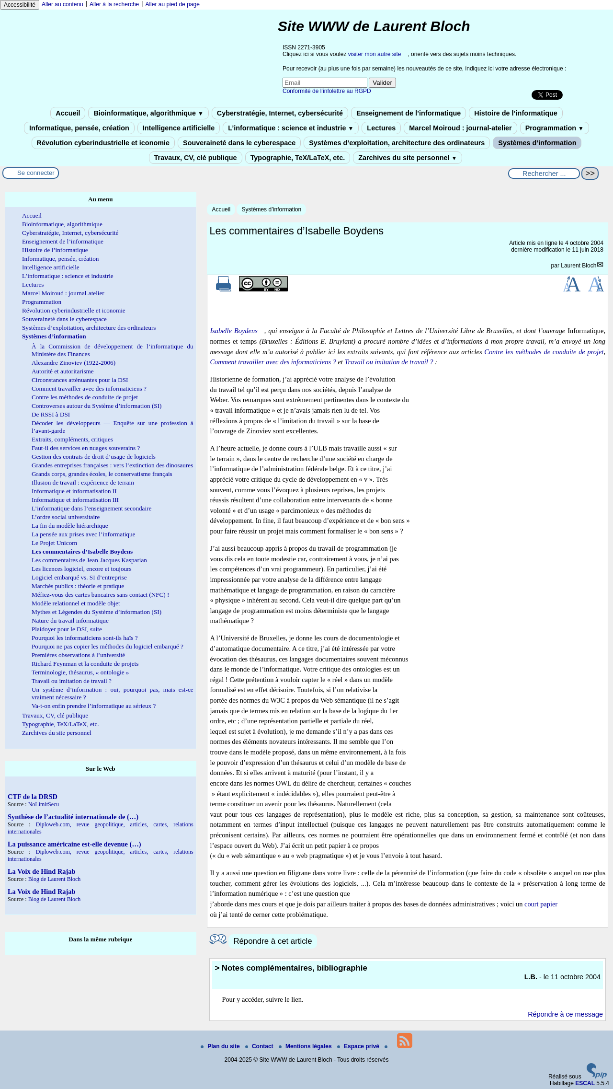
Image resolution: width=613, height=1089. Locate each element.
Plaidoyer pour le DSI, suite (67, 629)
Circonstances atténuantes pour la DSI (80, 379)
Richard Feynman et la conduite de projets (85, 663)
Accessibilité (19, 4)
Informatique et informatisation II (74, 491)
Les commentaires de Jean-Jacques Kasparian (89, 560)
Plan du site (221, 1046)
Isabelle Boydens (233, 331)
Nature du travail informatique (70, 620)
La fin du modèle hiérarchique (70, 525)
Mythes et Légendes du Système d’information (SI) (96, 611)
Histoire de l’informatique (515, 113)
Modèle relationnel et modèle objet (76, 603)
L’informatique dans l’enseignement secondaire (91, 508)
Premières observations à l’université (78, 655)
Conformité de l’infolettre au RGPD (327, 91)
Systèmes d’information (537, 143)
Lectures (381, 128)
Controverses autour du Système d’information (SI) (96, 405)
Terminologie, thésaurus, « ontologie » (80, 672)
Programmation (554, 128)
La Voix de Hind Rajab (42, 871)
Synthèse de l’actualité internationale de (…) (73, 817)
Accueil (68, 113)
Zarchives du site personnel (407, 158)
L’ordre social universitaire (66, 517)
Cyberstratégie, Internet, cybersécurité (280, 113)
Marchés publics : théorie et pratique (78, 586)
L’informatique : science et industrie (290, 128)
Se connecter (36, 172)
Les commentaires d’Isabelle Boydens (82, 551)
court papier (540, 904)
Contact (260, 1046)
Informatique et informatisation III (75, 499)
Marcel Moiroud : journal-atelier (460, 128)
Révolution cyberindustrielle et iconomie (103, 143)
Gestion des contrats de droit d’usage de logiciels (94, 456)
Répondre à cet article (272, 941)
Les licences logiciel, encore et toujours (82, 568)
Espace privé (359, 1046)
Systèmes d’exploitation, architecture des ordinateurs (397, 143)
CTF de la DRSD (32, 796)
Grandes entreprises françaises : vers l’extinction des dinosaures (112, 465)
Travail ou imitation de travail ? (388, 362)
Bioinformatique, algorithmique (148, 113)
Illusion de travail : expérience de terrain (83, 482)
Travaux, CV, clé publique (195, 158)
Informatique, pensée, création (79, 128)
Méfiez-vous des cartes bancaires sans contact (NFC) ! (100, 594)
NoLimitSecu (43, 804)
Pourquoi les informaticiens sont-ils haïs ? (85, 637)
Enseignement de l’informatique (408, 113)
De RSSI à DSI (51, 414)
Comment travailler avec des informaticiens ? (273, 362)
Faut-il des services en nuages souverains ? (86, 448)
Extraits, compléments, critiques (72, 439)
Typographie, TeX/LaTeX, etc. (297, 158)
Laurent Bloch (578, 265)
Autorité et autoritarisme (63, 371)
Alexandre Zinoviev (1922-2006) (73, 362)
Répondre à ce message (565, 1014)
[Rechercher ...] (544, 173)
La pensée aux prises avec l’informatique (83, 534)
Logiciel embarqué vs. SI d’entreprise (79, 577)
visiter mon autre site (374, 54)
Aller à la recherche (114, 4)
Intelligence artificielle (179, 128)
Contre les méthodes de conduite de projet (543, 352)
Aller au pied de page (172, 4)
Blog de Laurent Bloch (54, 879)
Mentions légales (306, 1046)
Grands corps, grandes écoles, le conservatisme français (102, 473)
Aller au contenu (62, 4)
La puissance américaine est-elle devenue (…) (74, 844)
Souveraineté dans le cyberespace (239, 143)
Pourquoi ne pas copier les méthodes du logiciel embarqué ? (107, 646)
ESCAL (585, 1083)
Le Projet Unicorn (54, 542)
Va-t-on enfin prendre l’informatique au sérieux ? (94, 705)
